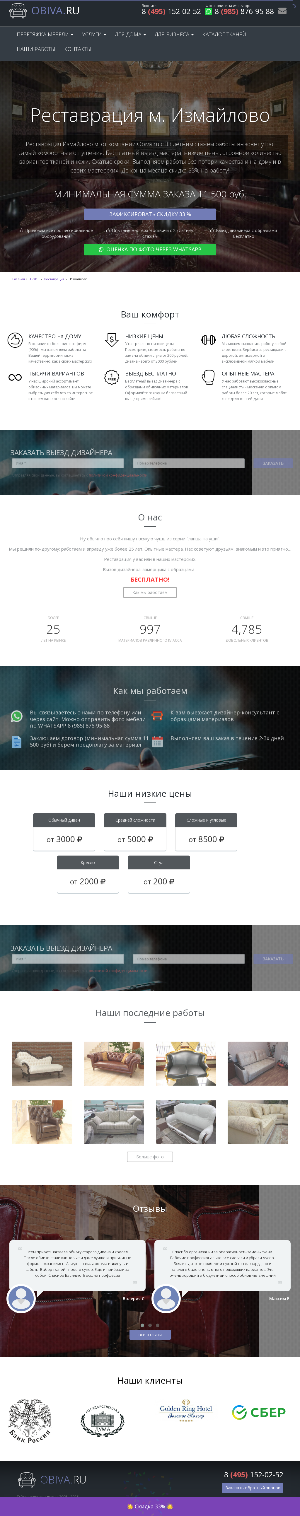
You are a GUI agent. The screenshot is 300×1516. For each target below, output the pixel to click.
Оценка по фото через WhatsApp (150, 249)
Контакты (77, 48)
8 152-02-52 (171, 12)
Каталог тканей (224, 34)
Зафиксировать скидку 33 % (150, 214)
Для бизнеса (174, 34)
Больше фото (150, 1152)
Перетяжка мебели (45, 34)
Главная (18, 279)
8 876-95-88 (239, 12)
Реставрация (54, 279)
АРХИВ (35, 279)
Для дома (130, 34)
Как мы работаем (150, 588)
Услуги (94, 34)
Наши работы (36, 48)
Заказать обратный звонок (253, 1488)
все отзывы (150, 1334)
